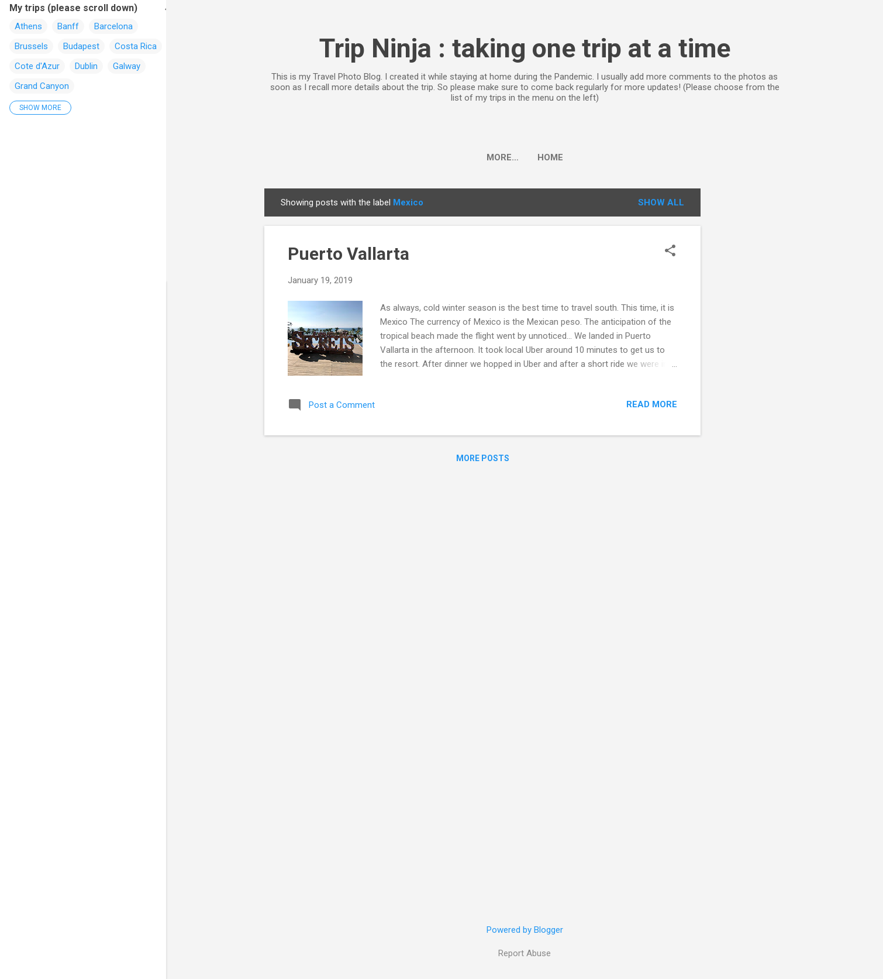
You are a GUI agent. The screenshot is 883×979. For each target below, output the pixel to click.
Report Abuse (524, 953)
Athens (28, 26)
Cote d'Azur (37, 66)
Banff (68, 26)
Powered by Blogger (525, 930)
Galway (126, 66)
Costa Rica (136, 46)
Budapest (81, 46)
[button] (670, 251)
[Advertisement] (747, 364)
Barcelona (113, 26)
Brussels (31, 46)
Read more (651, 404)
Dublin (86, 66)
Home (524, 157)
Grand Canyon (42, 86)
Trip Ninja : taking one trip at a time (524, 48)
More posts (482, 458)
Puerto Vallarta (348, 253)
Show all (661, 202)
